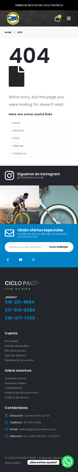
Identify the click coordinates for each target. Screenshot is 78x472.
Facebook (8, 260)
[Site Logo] (13, 18)
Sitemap (18, 146)
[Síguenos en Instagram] (41, 175)
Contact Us (19, 153)
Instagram (33, 260)
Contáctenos (13, 388)
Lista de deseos (15, 355)
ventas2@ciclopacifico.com (37, 429)
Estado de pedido (17, 346)
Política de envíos (17, 397)
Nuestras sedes (15, 383)
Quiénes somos (15, 378)
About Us (18, 130)
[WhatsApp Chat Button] (67, 461)
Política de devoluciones (21, 393)
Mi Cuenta (11, 341)
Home (16, 123)
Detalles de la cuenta (19, 360)
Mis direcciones (15, 351)
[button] (68, 18)
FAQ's (16, 138)
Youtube (20, 260)
